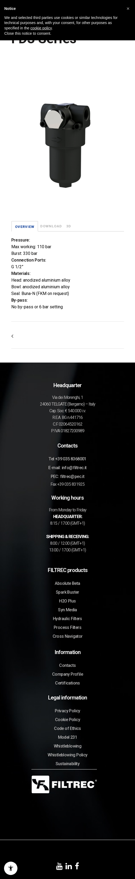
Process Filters (67, 627)
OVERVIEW (24, 227)
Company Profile (67, 674)
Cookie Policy (67, 719)
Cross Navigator (68, 636)
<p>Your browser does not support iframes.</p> (67, 139)
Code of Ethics (67, 728)
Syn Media (67, 609)
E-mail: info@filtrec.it (67, 467)
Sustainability (68, 763)
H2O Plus (67, 601)
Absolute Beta (67, 583)
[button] (128, 8)
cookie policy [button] (41, 28)
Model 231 (67, 737)
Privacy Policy (67, 710)
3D (68, 226)
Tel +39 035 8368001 (67, 458)
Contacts (67, 665)
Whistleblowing (68, 746)
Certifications (67, 683)
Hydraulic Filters (67, 618)
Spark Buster (67, 592)
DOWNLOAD (51, 226)
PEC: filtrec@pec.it (68, 476)
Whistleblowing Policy (67, 754)
